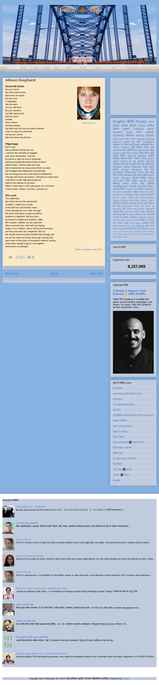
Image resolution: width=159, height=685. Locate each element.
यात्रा (143, 186)
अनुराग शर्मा (124, 139)
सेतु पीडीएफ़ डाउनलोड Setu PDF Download (133, 415)
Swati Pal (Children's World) (29, 556)
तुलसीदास (145, 223)
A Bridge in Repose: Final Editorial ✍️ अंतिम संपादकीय (129, 292)
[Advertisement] (133, 95)
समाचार (137, 158)
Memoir (150, 161)
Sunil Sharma (137, 139)
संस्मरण (123, 158)
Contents (118, 135)
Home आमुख (14, 67)
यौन (114, 223)
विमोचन (126, 217)
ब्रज (152, 226)
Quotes (131, 226)
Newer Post (12, 273)
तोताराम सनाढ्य (148, 234)
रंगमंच (139, 229)
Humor (150, 217)
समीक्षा (150, 125)
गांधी (136, 195)
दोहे (124, 209)
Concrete (117, 192)
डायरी (147, 226)
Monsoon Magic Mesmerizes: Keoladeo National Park (41, 653)
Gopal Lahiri (119, 153)
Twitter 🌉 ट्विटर (121, 474)
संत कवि (116, 206)
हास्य (135, 209)
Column (142, 195)
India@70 (127, 192)
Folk (115, 229)
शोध (152, 150)
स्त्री (137, 198)
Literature (129, 212)
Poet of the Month (135, 234)
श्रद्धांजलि (150, 195)
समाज (115, 226)
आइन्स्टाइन (132, 203)
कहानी (132, 125)
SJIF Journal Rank (122, 426)
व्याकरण (120, 223)
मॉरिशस (151, 203)
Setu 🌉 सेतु (79, 9)
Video (151, 200)
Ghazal (145, 150)
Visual (131, 214)
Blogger (125, 678)
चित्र (115, 175)
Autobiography (120, 186)
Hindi (116, 125)
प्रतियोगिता (117, 203)
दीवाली (133, 229)
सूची (132, 147)
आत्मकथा (128, 175)
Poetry (141, 121)
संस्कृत (135, 180)
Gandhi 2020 (146, 180)
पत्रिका (151, 232)
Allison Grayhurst (88, 123)
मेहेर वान (149, 169)
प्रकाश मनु (128, 142)
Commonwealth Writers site (127, 393)
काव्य (151, 121)
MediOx (117, 409)
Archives (122, 67)
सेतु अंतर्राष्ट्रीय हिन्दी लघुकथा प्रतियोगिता (32, 637)
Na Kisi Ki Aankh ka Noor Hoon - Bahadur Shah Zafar (41, 588)
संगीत (115, 234)
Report (144, 200)
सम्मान (125, 183)
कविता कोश (118, 453)
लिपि (152, 223)
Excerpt (137, 150)
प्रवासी (135, 178)
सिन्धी (131, 198)
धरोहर (115, 155)
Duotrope (118, 388)
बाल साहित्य (128, 150)
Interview (117, 150)
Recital (121, 229)
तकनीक (128, 229)
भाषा (152, 172)
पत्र (147, 172)
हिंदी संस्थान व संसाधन (122, 447)
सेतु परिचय (117, 464)
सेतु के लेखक (118, 436)
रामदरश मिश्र (118, 212)
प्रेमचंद (141, 189)
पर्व (153, 206)
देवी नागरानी (131, 164)
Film (132, 223)
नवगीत (151, 220)
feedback (138, 232)
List (115, 138)
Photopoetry (122, 234)
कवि (138, 142)
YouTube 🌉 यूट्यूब (122, 469)
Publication (127, 206)
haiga (137, 223)
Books (29, 67)
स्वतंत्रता (133, 217)
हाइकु (127, 223)
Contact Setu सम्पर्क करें (124, 458)
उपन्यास (116, 217)
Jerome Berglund (131, 169)
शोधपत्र (130, 135)
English (119, 121)
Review (117, 132)
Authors (76, 67)
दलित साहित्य (140, 212)
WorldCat (118, 399)
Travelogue (128, 195)
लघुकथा (116, 144)
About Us (106, 67)
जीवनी (120, 175)
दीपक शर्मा (128, 144)
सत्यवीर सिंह (149, 189)
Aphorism (122, 226)
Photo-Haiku (128, 232)
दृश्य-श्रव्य (150, 209)
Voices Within (145, 135)
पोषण (142, 183)
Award (116, 198)
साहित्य (143, 178)
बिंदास (122, 155)
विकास (144, 229)
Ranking (140, 226)
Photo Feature (121, 147)
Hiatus (62, 67)
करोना (134, 183)
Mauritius (117, 209)
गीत (123, 164)
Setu (41, 67)
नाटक (129, 209)
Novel (141, 172)
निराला (136, 206)
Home (54, 273)
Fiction (141, 125)
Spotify (116, 480)
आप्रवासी (150, 214)
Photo (124, 198)
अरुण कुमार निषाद (121, 180)
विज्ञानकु (116, 183)
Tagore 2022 (132, 189)
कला (141, 192)
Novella (133, 186)
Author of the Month (132, 161)
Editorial (138, 128)
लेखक (116, 128)
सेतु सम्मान (145, 206)
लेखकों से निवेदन (120, 420)
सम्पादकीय (144, 144)
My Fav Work (119, 220)
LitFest (141, 209)
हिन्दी (130, 121)
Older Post (96, 273)
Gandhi (124, 200)
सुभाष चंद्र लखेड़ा (139, 175)
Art (122, 144)
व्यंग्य (152, 144)
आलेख (124, 125)
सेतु (51, 67)
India (129, 132)
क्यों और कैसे (142, 203)
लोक (114, 214)
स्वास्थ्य (125, 214)
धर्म (121, 217)
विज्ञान (122, 189)
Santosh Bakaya (137, 155)
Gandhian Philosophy (124, 172)
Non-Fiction (134, 200)
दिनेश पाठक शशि (146, 153)
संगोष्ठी (125, 237)
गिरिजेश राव (143, 220)
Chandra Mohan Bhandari (127, 167)
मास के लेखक (117, 237)
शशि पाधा (140, 164)
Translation (148, 142)
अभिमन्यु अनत (140, 214)
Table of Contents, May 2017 (89, 249)
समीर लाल (149, 164)
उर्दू (139, 186)
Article (150, 132)
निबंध (130, 158)
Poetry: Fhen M (23, 539)
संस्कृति (125, 203)
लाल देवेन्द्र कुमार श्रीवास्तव (27, 523)
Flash (144, 158)
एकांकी (145, 232)
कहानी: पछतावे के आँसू (24, 604)
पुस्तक (126, 128)
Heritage (142, 217)
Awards (90, 67)
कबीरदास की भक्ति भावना (26, 621)
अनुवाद (137, 144)
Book (150, 128)
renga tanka (132, 220)
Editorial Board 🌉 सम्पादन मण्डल (128, 442)
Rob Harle (132, 153)
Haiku (151, 178)
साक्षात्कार (117, 164)
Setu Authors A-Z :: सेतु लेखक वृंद (30, 507)
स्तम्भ (139, 132)
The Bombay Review (123, 404)
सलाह (119, 214)
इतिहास (135, 192)
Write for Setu (120, 431)
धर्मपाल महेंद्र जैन (145, 147)
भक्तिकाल (150, 212)
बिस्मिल (151, 183)
